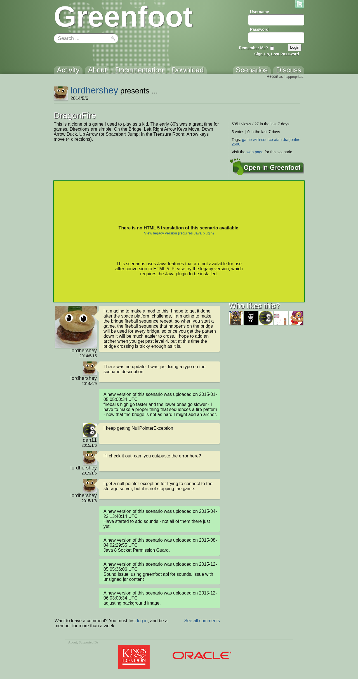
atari (278, 139)
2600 (236, 144)
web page (254, 152)
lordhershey (94, 90)
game (247, 139)
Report (272, 76)
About (72, 642)
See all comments (202, 620)
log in (142, 620)
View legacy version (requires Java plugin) (179, 233)
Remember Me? (253, 48)
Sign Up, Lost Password (276, 54)
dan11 (90, 440)
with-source (263, 139)
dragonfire (291, 139)
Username (259, 12)
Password (259, 29)
